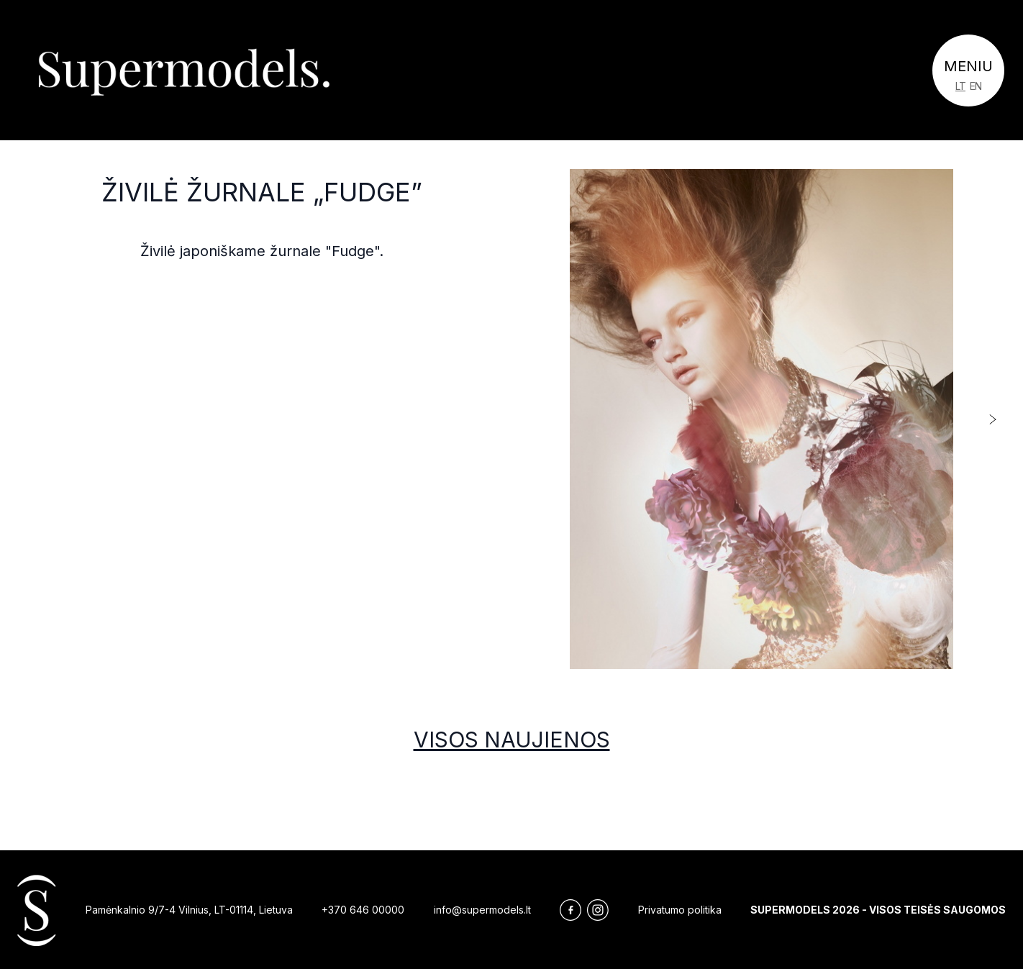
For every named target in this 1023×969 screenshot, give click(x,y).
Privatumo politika (680, 910)
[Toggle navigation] (968, 70)
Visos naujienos (512, 739)
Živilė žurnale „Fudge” (261, 192)
